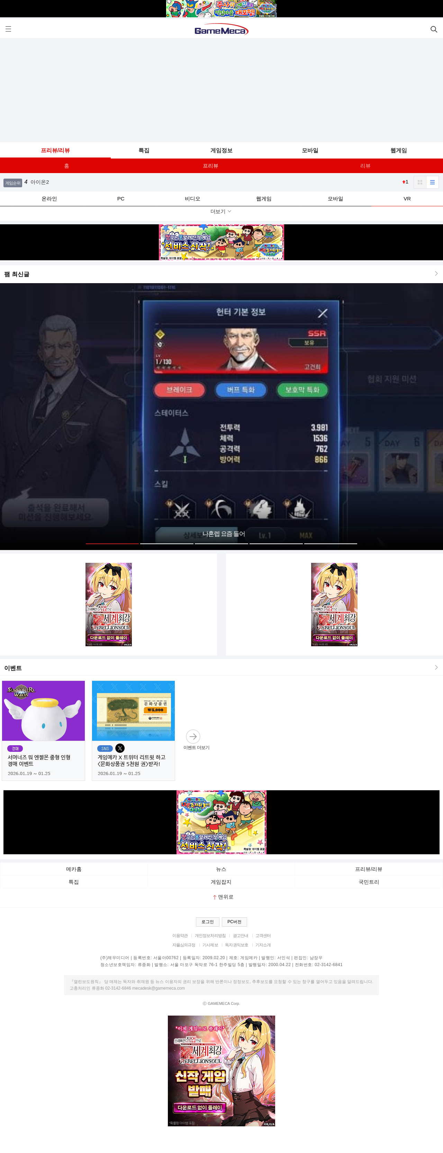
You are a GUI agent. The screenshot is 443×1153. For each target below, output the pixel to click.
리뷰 (365, 166)
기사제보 (210, 945)
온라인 (49, 198)
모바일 (310, 150)
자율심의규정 (184, 945)
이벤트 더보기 (196, 739)
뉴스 (221, 869)
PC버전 (234, 921)
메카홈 (74, 869)
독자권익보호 (236, 945)
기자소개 (263, 945)
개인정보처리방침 (210, 935)
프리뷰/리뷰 (55, 150)
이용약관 (180, 935)
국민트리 (369, 882)
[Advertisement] (221, 90)
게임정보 (221, 150)
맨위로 (223, 897)
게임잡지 (221, 882)
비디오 (192, 198)
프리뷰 (210, 166)
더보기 (221, 211)
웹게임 (398, 150)
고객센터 (263, 935)
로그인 (207, 921)
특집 (144, 150)
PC (121, 198)
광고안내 (240, 935)
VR (407, 198)
